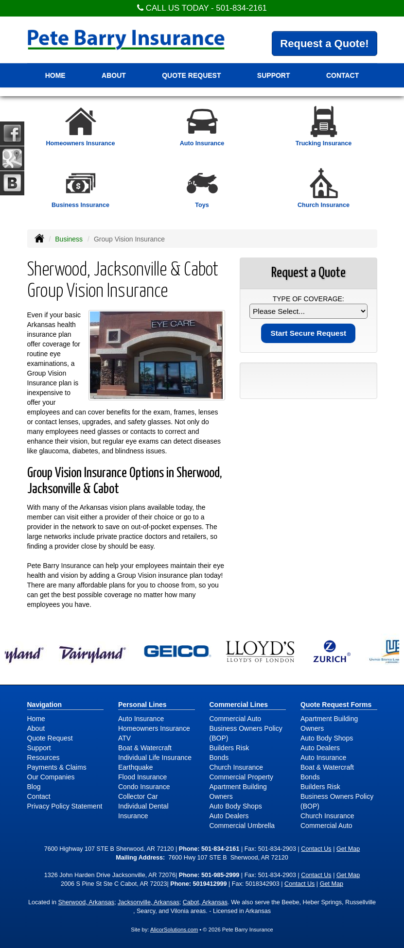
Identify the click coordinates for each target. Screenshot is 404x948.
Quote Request (50, 738)
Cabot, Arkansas (205, 902)
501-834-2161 (241, 8)
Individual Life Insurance (155, 757)
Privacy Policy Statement (65, 806)
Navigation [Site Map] (44, 704)
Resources (43, 757)
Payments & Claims (57, 767)
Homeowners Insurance (154, 728)
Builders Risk (229, 748)
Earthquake (135, 767)
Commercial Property (241, 777)
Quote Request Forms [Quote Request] (335, 704)
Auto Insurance (141, 719)
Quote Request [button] (191, 75)
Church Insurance (236, 767)
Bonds (219, 757)
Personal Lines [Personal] (142, 704)
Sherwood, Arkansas (86, 902)
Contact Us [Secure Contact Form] (316, 848)
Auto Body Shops (236, 806)
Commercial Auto (236, 719)
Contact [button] (342, 75)
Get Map (348, 848)
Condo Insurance (144, 787)
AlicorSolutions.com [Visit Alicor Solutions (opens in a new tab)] (174, 929)
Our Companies (51, 777)
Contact (39, 796)
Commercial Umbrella (242, 825)
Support (39, 748)
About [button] (114, 75)
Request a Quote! (324, 43)
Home (55, 75)
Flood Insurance (142, 777)
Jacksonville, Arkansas (148, 902)
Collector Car (138, 796)
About (36, 728)
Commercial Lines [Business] (239, 704)
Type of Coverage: (308, 299)
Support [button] (273, 75)
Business (69, 239)
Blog (34, 787)
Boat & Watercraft (145, 748)
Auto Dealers (229, 816)
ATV (124, 738)
